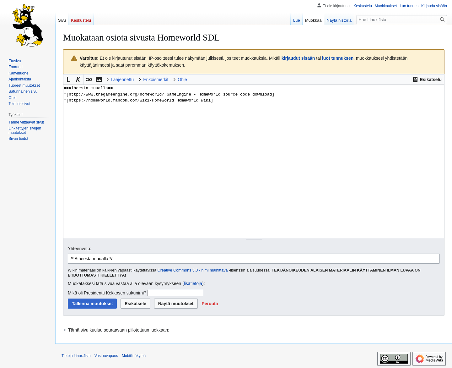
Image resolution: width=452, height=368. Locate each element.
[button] (427, 79)
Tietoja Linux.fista (76, 356)
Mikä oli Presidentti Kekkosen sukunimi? (107, 292)
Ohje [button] (182, 79)
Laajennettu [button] (122, 79)
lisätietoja (193, 283)
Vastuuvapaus (106, 356)
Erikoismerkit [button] (155, 79)
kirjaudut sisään (298, 58)
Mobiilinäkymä (134, 356)
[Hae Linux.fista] (402, 19)
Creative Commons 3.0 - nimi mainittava (193, 270)
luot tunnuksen (337, 58)
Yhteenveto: (79, 248)
